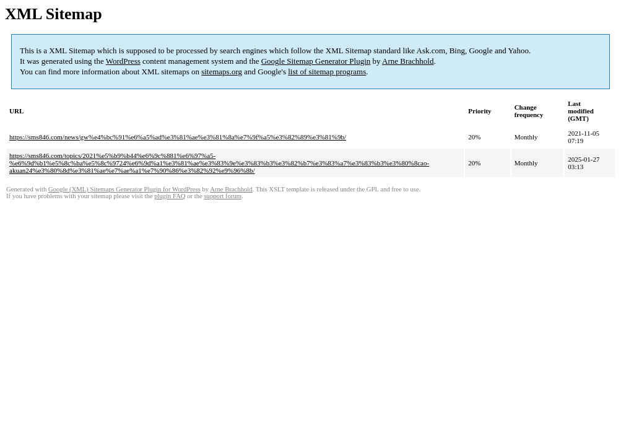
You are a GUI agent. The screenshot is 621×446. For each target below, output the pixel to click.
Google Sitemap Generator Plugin (316, 61)
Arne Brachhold (407, 61)
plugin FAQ (169, 196)
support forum (222, 196)
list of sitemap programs (327, 71)
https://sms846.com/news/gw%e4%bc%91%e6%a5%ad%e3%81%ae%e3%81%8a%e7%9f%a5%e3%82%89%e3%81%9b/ (177, 137)
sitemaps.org (221, 71)
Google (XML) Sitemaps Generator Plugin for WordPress (124, 189)
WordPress (123, 61)
